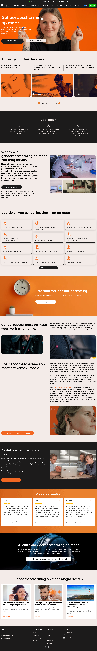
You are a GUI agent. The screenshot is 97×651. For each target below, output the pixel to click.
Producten (36, 633)
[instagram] (44, 646)
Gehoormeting (37, 638)
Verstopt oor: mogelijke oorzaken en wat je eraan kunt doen (48, 604)
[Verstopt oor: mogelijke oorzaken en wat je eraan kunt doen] (48, 593)
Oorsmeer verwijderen (7, 635)
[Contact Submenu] (81, 5)
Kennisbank (50, 640)
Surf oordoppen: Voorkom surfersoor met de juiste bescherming (77, 605)
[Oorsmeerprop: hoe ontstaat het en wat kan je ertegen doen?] (16, 593)
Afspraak (92, 5)
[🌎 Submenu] (87, 5)
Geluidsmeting (37, 635)
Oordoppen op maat (48, 5)
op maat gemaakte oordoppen (62, 387)
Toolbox (35, 640)
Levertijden (50, 638)
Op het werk (34, 5)
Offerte (35, 643)
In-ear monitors (5, 638)
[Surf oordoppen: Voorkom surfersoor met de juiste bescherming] (80, 593)
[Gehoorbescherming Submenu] (27, 5)
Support (49, 635)
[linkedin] (52, 646)
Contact (77, 5)
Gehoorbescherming (19, 5)
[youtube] (48, 646)
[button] (39, 103)
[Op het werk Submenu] (39, 5)
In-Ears (59, 5)
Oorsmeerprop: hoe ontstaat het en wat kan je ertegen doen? (16, 604)
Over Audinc (69, 5)
